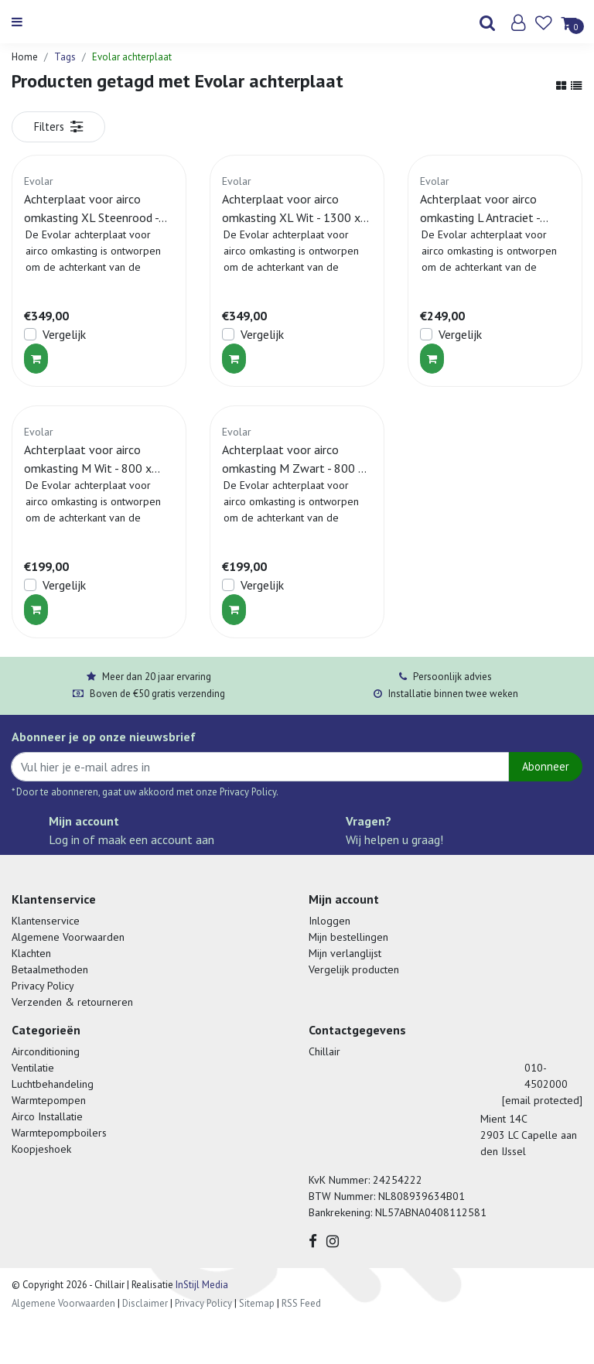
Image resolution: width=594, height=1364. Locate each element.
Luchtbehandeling (53, 1084)
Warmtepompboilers (59, 1133)
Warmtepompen (49, 1100)
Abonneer (545, 766)
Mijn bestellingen (348, 937)
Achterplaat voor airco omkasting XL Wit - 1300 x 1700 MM (291, 209)
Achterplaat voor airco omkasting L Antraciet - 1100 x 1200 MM (480, 209)
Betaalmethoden (50, 969)
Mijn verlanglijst (345, 953)
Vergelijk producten (354, 969)
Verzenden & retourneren (72, 1002)
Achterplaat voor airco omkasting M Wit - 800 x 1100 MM (88, 459)
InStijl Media (200, 1284)
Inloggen (329, 921)
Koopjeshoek (41, 1149)
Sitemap (257, 1303)
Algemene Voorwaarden (68, 937)
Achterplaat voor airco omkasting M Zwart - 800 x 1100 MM (293, 459)
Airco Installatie (47, 1116)
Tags (65, 56)
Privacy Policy (43, 986)
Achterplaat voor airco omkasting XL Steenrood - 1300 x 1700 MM (91, 209)
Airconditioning (46, 1051)
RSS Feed (301, 1303)
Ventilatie (33, 1068)
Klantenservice (46, 921)
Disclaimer (145, 1303)
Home (25, 56)
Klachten (31, 953)
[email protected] (542, 1100)
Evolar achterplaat (132, 56)
